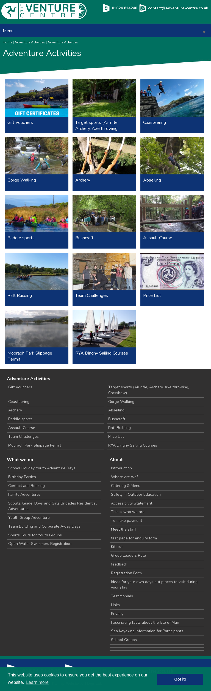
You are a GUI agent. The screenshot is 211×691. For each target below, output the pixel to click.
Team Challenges (23, 436)
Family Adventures (24, 494)
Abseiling (116, 410)
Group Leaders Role (128, 555)
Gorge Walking (121, 401)
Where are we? (124, 477)
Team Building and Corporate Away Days (44, 526)
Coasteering (18, 401)
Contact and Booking (26, 485)
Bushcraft (116, 419)
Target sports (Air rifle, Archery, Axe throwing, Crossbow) (148, 389)
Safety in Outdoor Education (136, 494)
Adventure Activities (30, 42)
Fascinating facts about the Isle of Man (145, 622)
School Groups (124, 639)
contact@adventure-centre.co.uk (178, 8)
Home (7, 42)
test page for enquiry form (134, 538)
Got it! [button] (180, 679)
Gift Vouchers (20, 387)
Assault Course (21, 427)
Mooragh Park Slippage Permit (34, 445)
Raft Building (119, 427)
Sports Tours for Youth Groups (35, 535)
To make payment (126, 520)
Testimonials (122, 596)
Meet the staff (123, 529)
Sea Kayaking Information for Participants (147, 631)
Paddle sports (20, 419)
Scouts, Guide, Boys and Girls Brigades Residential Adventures (52, 506)
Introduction (121, 468)
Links (115, 605)
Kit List (117, 546)
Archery (15, 410)
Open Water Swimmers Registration (39, 543)
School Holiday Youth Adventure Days (41, 468)
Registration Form (126, 573)
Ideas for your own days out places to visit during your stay (154, 584)
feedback (119, 564)
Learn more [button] (37, 682)
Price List (116, 436)
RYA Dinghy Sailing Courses (132, 445)
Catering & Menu (125, 485)
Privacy (117, 613)
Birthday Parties (22, 477)
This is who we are (128, 511)
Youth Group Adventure (29, 517)
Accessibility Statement (131, 503)
